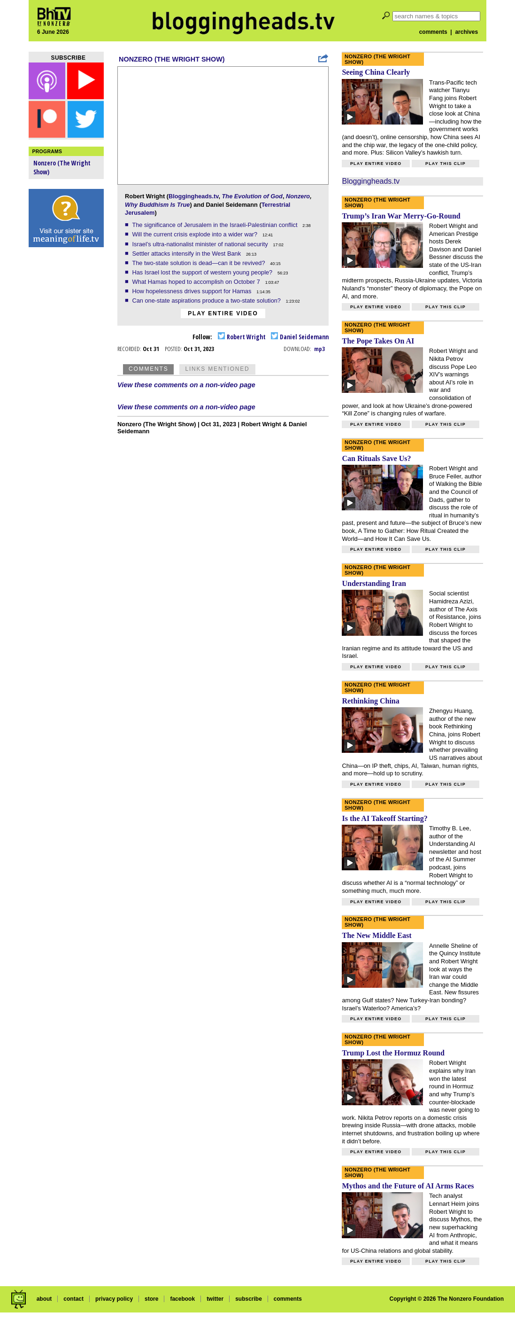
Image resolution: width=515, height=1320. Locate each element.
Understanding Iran (374, 583)
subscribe (248, 1299)
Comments (148, 369)
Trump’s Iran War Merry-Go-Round (401, 216)
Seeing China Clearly (376, 72)
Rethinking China (370, 701)
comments (433, 32)
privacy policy (114, 1299)
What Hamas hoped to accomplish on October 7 (196, 281)
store (151, 1299)
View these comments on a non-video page (186, 385)
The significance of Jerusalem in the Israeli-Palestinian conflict (215, 224)
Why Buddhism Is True (157, 204)
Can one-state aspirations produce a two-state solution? (207, 300)
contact (73, 1299)
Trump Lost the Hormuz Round (393, 1053)
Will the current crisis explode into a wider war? (195, 234)
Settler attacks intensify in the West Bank (187, 253)
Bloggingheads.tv (193, 196)
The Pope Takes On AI (378, 341)
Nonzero (298, 196)
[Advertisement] (66, 399)
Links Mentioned (217, 369)
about (44, 1299)
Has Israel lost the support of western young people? (203, 272)
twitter (215, 1299)
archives (466, 32)
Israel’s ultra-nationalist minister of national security (200, 244)
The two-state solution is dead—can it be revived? (199, 262)
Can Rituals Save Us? (376, 458)
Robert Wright (242, 336)
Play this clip (445, 163)
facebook (182, 1299)
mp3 (319, 348)
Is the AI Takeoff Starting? (384, 818)
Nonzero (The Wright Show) (171, 59)
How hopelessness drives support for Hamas (192, 291)
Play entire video (223, 313)
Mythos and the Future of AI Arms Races (408, 1186)
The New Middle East (376, 935)
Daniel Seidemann (300, 336)
